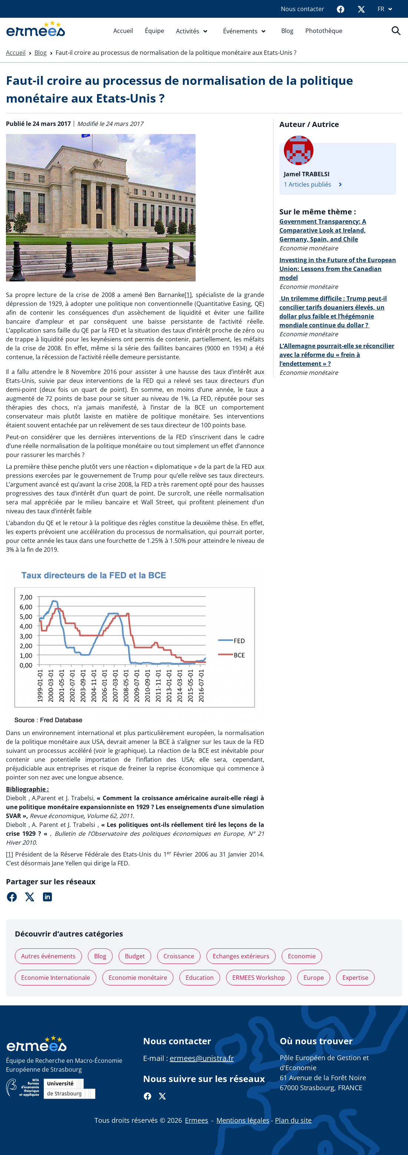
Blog (287, 31)
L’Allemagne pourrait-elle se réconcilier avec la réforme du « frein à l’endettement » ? (336, 355)
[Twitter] (361, 9)
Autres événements (48, 956)
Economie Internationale (55, 978)
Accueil (123, 31)
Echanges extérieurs (241, 956)
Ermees (196, 1120)
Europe (313, 978)
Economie (302, 956)
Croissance (178, 956)
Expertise (355, 978)
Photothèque (323, 31)
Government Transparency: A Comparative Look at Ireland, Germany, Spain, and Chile (322, 230)
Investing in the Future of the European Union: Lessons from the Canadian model (337, 269)
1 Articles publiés (315, 184)
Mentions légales (242, 1120)
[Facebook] (340, 9)
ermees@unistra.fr (202, 1058)
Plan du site (293, 1120)
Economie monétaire (138, 978)
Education (200, 978)
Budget (135, 956)
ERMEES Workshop (258, 978)
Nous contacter (302, 9)
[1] (188, 295)
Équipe (154, 31)
